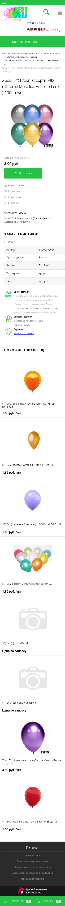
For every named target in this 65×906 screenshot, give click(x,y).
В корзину (23, 173)
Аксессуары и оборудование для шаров (32, 873)
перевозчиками (22, 325)
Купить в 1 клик (14, 185)
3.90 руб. (11, 163)
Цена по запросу (14, 651)
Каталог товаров (20, 42)
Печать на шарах (32, 855)
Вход (4, 19)
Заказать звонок (36, 28)
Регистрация (15, 19)
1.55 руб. (11, 413)
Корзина (48, 901)
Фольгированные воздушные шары (32, 867)
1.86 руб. (11, 473)
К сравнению (12, 197)
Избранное (17, 901)
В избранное (12, 191)
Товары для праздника (32, 878)
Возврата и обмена (24, 333)
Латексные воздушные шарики (32, 861)
